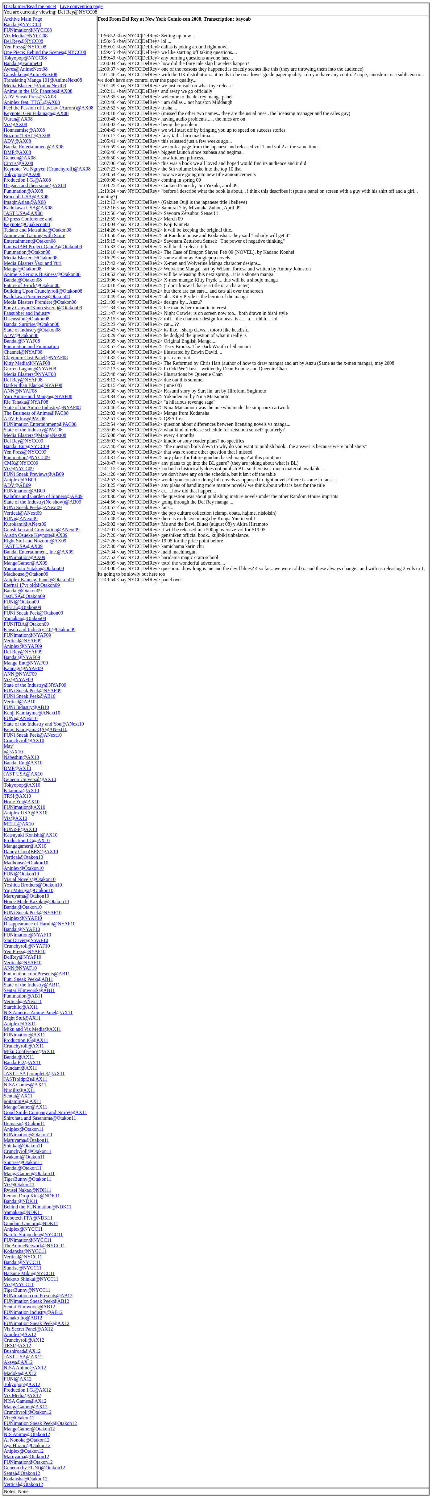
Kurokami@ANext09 (25, 524)
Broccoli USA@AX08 (26, 196)
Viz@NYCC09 (19, 468)
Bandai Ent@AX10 (23, 762)
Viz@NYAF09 (18, 679)
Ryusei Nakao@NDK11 (27, 1190)
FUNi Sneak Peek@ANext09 (33, 507)
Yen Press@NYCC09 (25, 452)
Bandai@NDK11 (21, 1201)
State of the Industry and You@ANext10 (44, 723)
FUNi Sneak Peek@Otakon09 (33, 612)
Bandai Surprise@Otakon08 (31, 324)
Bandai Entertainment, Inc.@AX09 (38, 551)
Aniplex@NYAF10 (23, 918)
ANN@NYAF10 (20, 968)
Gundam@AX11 (20, 1068)
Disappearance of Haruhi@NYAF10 (39, 923)
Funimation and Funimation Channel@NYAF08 (31, 349)
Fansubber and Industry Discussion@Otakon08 (27, 316)
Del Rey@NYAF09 (23, 651)
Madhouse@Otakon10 (26, 862)
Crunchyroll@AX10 (24, 740)
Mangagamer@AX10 (25, 846)
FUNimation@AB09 (24, 490)
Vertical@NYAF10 (22, 962)
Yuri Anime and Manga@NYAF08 (38, 396)
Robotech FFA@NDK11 (28, 1217)
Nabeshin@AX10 (21, 757)
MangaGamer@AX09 (26, 563)
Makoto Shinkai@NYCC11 (31, 1279)
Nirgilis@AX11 (19, 1090)
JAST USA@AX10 (23, 773)
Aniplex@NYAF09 (23, 646)
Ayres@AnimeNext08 (26, 69)
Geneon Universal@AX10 (30, 779)
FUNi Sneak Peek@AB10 (30, 696)
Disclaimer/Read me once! (30, 6)
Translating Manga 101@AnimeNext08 (43, 80)
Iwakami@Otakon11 (24, 1156)
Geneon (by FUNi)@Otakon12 (34, 1467)
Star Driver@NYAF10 (26, 940)
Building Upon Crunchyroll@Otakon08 (43, 291)
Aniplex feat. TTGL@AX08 (32, 102)
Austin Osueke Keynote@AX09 (36, 535)
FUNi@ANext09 (21, 518)
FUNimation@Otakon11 (28, 1134)
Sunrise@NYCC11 (23, 1267)
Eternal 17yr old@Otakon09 (32, 585)
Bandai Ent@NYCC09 (26, 446)
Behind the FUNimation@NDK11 (37, 1206)
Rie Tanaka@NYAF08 (26, 402)
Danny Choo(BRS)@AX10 (31, 851)
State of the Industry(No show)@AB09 (42, 501)
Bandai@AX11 (19, 1057)
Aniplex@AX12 (20, 1334)
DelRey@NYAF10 (22, 957)
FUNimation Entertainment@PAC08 (40, 424)
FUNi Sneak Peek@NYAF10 (32, 912)
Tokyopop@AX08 (22, 174)
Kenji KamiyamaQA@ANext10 (35, 729)
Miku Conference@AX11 (29, 1051)
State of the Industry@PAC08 (33, 429)
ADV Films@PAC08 (24, 418)
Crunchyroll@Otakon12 (28, 1412)
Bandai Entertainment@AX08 (34, 146)
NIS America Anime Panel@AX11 (38, 1012)
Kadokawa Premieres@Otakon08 (37, 296)
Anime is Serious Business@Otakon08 (42, 274)
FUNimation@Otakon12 (28, 1462)
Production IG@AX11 (26, 1040)
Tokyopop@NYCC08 (25, 57)
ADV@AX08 (17, 141)
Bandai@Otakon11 (23, 1168)
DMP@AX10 (17, 768)
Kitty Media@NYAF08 (27, 363)
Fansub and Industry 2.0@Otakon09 (40, 629)
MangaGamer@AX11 (25, 1106)
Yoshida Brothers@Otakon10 (33, 884)
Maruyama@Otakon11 (26, 1140)
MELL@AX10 (19, 823)
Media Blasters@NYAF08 (30, 374)
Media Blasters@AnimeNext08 (35, 85)
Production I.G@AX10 (27, 840)
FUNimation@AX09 (24, 557)
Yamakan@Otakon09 (25, 618)
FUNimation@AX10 (24, 807)
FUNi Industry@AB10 (26, 707)
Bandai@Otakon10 (23, 907)
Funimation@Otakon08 (27, 252)
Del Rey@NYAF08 (23, 379)
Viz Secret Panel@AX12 (28, 1328)
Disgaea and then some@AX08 (35, 185)
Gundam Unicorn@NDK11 (31, 1223)
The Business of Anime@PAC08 (36, 413)
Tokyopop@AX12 (22, 1384)
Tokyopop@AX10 (22, 785)
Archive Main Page (23, 19)
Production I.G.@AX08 (27, 180)
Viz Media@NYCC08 (26, 35)
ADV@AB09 (17, 485)
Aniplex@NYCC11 (23, 1229)
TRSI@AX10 (17, 796)
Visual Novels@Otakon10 (30, 879)
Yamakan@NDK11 (23, 1212)
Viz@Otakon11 (19, 1184)
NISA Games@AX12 (25, 1401)
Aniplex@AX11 (20, 1023)
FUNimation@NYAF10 (27, 934)
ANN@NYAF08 (20, 390)
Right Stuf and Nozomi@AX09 (35, 540)
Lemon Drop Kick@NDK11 (32, 1195)
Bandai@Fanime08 (23, 63)
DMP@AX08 (17, 152)
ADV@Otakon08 (21, 335)
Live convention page (81, 6)
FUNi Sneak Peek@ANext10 (33, 735)
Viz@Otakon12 (19, 1417)
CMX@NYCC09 (21, 463)
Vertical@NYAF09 (22, 640)
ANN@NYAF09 (20, 674)
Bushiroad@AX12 (22, 1351)
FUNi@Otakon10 (21, 873)
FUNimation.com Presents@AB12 (38, 1295)
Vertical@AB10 (19, 701)
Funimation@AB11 (23, 995)
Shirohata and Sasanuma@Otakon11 (40, 1118)
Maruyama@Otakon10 (26, 896)
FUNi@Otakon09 (21, 601)
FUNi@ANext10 (21, 718)
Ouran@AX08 (18, 118)
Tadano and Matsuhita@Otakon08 (38, 230)
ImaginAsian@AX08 (25, 202)
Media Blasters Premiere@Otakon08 (40, 302)
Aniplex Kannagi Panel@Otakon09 (39, 579)
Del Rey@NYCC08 (23, 41)
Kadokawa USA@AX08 (28, 207)
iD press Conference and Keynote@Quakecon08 (28, 221)
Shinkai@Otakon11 (23, 1145)
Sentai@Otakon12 (22, 1473)
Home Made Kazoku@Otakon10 (36, 901)
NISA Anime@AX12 (25, 1367)
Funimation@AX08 (23, 191)
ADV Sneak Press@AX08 (30, 96)
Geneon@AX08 (20, 157)
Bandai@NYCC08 (22, 24)
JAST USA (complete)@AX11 (34, 1073)
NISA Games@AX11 (25, 1084)
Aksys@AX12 (18, 1362)
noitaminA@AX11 (22, 1101)
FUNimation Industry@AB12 (33, 1312)
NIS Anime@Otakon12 (27, 1434)
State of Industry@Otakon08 (32, 329)
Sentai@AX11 (18, 1095)
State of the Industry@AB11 (32, 984)
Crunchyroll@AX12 (24, 1340)
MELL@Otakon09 (22, 607)
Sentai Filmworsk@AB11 (29, 990)
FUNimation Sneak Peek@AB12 (36, 1301)
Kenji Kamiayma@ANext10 (32, 712)
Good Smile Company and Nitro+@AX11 (45, 1112)
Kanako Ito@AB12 (23, 1317)
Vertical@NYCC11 (23, 1256)
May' (9, 746)
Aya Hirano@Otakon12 (27, 1445)
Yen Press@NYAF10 (24, 951)
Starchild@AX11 (21, 1007)
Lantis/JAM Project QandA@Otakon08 (43, 246)
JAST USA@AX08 (23, 213)
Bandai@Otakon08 (23, 279)
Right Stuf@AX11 (22, 1018)
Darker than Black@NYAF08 (33, 385)
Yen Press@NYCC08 (25, 46)
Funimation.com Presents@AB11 (37, 973)
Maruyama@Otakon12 (26, 1456)
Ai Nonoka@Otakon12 (27, 1439)
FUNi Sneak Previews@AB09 (34, 474)
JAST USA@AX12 (23, 1356)
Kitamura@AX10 (21, 790)
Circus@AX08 (18, 163)
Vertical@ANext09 (23, 513)
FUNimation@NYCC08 (28, 30)
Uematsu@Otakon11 (24, 1123)
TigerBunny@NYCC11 (27, 1290)
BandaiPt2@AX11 (22, 1062)
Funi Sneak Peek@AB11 (28, 979)
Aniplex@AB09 (20, 479)
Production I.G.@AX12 (27, 1390)
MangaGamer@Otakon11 (29, 1173)
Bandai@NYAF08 (22, 341)
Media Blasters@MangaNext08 (35, 435)
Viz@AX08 (15, 124)
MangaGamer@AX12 (26, 1406)
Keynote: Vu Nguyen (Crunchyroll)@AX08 (47, 168)
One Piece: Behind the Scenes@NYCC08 (45, 52)
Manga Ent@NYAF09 (26, 662)
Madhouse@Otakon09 (26, 574)
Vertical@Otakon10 (23, 857)
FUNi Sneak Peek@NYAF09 (32, 690)
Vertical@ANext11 (23, 1001)
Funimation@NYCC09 (27, 457)
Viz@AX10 (15, 818)
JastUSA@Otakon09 (24, 596)
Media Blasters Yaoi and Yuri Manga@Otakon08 (32, 266)
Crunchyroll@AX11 (24, 1045)
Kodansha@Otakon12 (26, 1478)
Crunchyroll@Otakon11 (28, 1151)
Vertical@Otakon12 (23, 1484)
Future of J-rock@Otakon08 (32, 285)
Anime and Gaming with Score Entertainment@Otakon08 (34, 238)
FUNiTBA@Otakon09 (26, 624)
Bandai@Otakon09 (23, 590)
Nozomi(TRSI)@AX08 (27, 135)
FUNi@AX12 (17, 1378)
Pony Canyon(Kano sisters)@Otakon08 (43, 307)
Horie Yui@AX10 (21, 801)
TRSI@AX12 (17, 1345)
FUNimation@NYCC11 (28, 1240)
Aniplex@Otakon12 (24, 1451)
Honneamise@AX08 (24, 130)
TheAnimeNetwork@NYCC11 (34, 1245)
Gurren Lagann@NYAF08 (30, 368)
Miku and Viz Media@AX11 (32, 1029)
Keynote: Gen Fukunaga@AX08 (36, 113)
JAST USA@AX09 (23, 546)
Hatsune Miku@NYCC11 (29, 1273)
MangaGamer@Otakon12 (29, 1428)
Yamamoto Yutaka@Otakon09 (34, 568)
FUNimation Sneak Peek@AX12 (36, 1323)
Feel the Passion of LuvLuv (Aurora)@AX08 (48, 107)
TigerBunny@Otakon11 (27, 1179)
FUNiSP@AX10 (20, 829)
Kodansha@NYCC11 (25, 1251)
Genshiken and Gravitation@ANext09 (42, 529)
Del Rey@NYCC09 (23, 440)
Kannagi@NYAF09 (23, 668)
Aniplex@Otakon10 (24, 868)
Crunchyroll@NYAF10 (27, 946)
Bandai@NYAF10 (22, 929)
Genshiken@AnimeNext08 (30, 74)
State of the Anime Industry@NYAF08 (42, 407)
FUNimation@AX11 (24, 1034)
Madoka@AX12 (20, 1373)
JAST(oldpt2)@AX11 (25, 1079)
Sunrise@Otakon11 (23, 1162)
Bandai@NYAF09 (22, 657)
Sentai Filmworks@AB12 (29, 1306)
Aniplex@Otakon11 (24, 1129)
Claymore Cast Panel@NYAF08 (36, 357)
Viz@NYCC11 (19, 1284)
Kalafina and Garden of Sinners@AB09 (43, 496)
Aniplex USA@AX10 (25, 812)
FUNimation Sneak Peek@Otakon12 (40, 1423)
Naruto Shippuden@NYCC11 (33, 1234)
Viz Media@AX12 (22, 1395)
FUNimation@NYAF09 (27, 635)
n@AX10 (13, 751)
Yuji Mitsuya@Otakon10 (28, 890)
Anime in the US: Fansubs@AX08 (38, 91)
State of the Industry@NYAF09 (35, 685)
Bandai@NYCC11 (22, 1262)
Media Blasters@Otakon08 (30, 257)
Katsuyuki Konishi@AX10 (30, 834)
